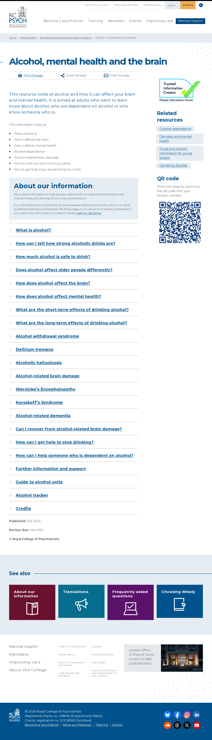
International (152, 5)
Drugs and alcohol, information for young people (175, 153)
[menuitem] (63, 21)
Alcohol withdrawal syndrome (47, 336)
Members (116, 21)
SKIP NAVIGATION (79, 4)
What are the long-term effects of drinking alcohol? (71, 323)
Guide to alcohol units (39, 482)
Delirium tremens (34, 349)
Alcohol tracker (32, 495)
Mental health (190, 21)
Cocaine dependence (175, 129)
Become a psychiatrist (63, 21)
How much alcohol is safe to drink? (53, 256)
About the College (97, 5)
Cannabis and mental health (175, 139)
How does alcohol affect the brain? (53, 283)
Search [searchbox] (201, 5)
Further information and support (51, 468)
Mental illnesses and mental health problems (66, 37)
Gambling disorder (173, 165)
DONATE (188, 5)
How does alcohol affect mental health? (58, 296)
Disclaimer (99, 662)
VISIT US (197, 669)
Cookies (97, 646)
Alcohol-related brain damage (48, 376)
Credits (23, 508)
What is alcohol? (33, 230)
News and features (126, 5)
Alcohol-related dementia (43, 415)
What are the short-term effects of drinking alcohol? (72, 309)
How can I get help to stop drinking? (55, 442)
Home (13, 37)
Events (135, 21)
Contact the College (72, 646)
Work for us (67, 654)
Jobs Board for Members (69, 674)
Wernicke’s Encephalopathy (45, 389)
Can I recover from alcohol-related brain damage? (69, 429)
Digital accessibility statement (72, 663)
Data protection (103, 654)
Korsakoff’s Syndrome (39, 402)
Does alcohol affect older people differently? (64, 270)
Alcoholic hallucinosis (39, 362)
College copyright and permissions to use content (104, 673)
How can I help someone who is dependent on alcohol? (74, 455)
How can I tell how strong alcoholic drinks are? (65, 243)
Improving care (159, 21)
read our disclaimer (89, 213)
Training (95, 21)
